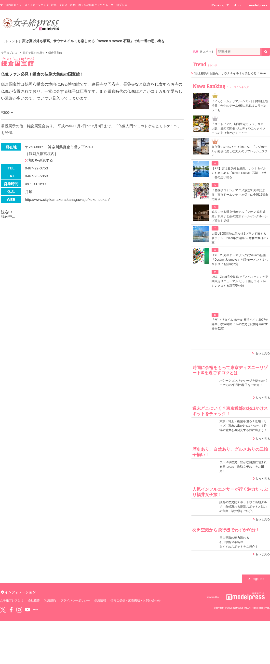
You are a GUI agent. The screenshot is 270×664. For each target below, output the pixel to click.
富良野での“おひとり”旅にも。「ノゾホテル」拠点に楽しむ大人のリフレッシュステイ (240, 151)
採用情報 (100, 600)
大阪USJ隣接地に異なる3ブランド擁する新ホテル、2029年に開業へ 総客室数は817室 (240, 238)
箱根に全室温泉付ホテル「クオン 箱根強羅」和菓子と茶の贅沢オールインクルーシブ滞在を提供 (240, 216)
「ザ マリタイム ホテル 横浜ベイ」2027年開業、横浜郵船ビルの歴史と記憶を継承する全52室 (240, 324)
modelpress (258, 5)
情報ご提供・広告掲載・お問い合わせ (135, 600)
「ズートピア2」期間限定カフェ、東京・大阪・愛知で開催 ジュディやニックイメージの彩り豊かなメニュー (239, 128)
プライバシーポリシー (75, 600)
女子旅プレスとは (12, 600)
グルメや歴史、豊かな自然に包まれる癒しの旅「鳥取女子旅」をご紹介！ (243, 466)
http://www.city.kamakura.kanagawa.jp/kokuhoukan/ (67, 199)
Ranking (220, 5)
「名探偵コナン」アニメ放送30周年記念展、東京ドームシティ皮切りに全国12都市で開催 (240, 195)
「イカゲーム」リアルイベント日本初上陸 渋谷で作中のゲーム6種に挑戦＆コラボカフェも (240, 106)
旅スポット (207, 51)
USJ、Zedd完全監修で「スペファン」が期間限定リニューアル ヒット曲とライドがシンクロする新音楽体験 (240, 281)
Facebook (11, 610)
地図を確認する (40, 160)
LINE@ (36, 610)
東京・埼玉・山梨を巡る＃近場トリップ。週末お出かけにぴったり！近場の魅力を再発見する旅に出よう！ (243, 426)
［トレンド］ (83, 41)
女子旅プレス (9, 52)
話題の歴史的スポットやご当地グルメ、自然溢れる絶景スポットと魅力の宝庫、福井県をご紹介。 (243, 506)
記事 (196, 51)
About (238, 5)
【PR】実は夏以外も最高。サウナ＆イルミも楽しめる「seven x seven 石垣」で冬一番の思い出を (239, 173)
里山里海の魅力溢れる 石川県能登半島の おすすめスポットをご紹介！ (238, 542)
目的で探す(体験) (33, 52)
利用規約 (50, 600)
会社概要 (34, 600)
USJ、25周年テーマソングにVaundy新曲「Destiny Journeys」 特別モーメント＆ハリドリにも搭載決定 (240, 260)
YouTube (27, 610)
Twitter (3, 610)
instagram (19, 610)
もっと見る (262, 353)
